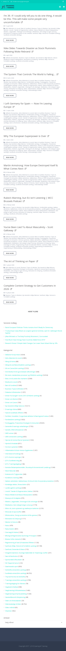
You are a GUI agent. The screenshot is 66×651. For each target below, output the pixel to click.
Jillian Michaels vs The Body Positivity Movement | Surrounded (26, 336)
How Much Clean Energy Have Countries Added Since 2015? (25, 340)
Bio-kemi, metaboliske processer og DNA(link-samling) (23, 375)
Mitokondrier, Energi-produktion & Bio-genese (21, 515)
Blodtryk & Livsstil (11, 382)
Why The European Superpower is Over (25, 136)
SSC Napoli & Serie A (12, 563)
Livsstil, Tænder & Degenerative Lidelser (21, 30)
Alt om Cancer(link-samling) (14, 368)
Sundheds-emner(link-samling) (13, 35)
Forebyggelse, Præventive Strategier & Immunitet (18, 269)
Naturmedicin (32, 88)
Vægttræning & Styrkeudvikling (13, 248)
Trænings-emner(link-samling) (15, 580)
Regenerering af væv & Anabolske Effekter (28, 245)
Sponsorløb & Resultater (13, 560)
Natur (25, 88)
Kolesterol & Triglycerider (14, 474)
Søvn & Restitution (15, 123)
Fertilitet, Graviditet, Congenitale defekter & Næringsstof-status (26, 416)
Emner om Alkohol (11, 399)
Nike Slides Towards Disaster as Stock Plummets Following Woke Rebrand (30, 50)
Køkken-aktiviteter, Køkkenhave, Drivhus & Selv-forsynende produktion (39, 84)
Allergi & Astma (10, 361)
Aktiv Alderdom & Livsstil (12, 28)
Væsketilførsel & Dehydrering (15, 597)
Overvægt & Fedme (9, 245)
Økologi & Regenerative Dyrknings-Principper (20, 536)
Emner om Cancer (11, 402)
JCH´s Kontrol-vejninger (13, 457)
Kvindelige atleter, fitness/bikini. (16, 484)
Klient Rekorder (10, 471)
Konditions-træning (12, 478)
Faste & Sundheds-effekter (14, 413)
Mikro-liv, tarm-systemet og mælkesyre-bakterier (22, 508)
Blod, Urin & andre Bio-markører (16, 379)
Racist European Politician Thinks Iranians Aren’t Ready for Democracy (29, 327)
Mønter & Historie (29, 183)
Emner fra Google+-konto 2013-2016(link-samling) (22, 396)
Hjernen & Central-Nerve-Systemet (44, 269)
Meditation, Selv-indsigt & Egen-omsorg (44, 32)
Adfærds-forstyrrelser (11, 58)
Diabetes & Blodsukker (13, 392)
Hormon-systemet (23, 240)
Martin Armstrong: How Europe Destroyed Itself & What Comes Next (31, 167)
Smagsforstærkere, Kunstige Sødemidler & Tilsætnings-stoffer (26, 553)
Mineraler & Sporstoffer (13, 512)
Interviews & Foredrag (12, 454)
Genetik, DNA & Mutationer (14, 430)
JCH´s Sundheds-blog (12, 461)
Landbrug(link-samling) (10, 85)
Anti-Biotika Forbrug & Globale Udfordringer (20, 372)
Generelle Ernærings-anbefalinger (17, 426)
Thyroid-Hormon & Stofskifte (15, 577)
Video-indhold (10, 607)
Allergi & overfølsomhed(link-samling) (18, 365)
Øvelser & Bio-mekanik (25, 33)
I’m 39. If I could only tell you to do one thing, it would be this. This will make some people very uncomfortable (33, 19)
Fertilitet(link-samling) (33, 82)
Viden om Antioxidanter (13, 601)
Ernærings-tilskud (11, 409)
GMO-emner (9, 433)
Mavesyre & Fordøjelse (13, 498)
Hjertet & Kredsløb (11, 443)
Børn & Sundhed (26, 28)
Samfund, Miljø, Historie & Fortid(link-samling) (46, 33)
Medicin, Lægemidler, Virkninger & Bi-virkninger (18, 32)
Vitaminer (8, 611)
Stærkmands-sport (11, 566)
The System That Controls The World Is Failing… (29, 74)
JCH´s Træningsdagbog (13, 464)
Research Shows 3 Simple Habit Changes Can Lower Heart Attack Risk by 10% (31, 343)
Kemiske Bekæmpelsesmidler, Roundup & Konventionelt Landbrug (27, 467)
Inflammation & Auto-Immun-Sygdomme (19, 450)
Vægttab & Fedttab (11, 587)
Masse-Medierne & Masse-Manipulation (46, 30)
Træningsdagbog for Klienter (15, 584)
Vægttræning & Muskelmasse (43, 246)
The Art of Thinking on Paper (19, 261)
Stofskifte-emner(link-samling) (15, 570)
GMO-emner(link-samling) (14, 437)
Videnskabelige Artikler (35, 90)
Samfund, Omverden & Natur (15, 549)
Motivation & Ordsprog (11, 33)
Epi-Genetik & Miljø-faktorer (44, 58)
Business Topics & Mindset (40, 28)
